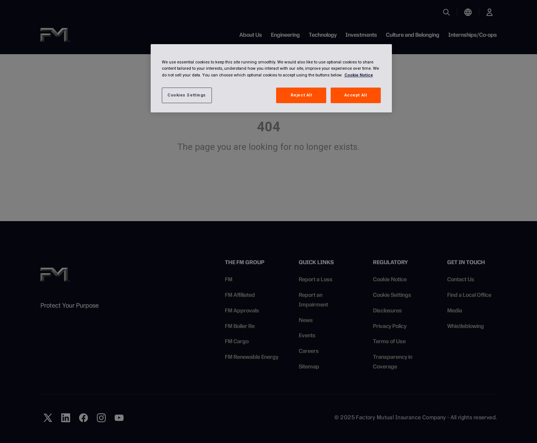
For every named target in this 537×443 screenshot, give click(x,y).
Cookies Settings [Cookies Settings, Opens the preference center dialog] (186, 95)
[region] (271, 78)
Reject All (301, 95)
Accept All (355, 95)
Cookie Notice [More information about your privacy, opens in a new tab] (358, 75)
